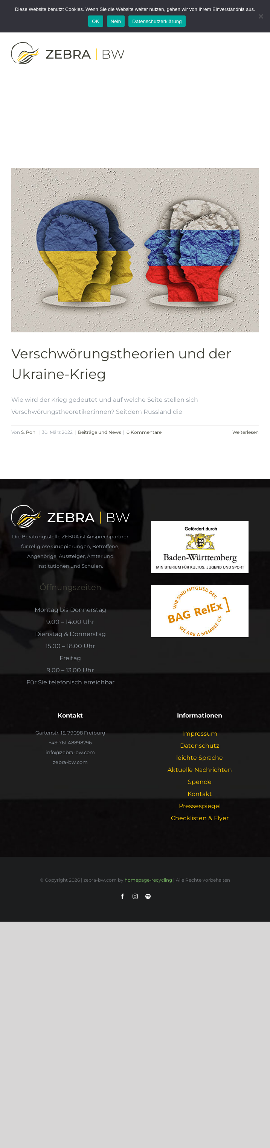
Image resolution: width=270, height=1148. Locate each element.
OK (95, 21)
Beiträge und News (99, 432)
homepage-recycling (148, 880)
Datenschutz (199, 745)
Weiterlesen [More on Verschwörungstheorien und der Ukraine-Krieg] (245, 432)
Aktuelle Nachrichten (200, 769)
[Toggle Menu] (253, 55)
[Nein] (260, 16)
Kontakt (200, 794)
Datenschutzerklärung (157, 21)
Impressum (199, 733)
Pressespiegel (200, 806)
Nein (116, 21)
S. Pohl (29, 432)
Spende (200, 781)
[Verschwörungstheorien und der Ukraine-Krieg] (135, 250)
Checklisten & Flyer (200, 818)
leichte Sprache (199, 757)
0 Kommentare (144, 432)
